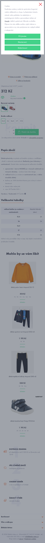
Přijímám (23, 36)
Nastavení (22, 42)
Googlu (7, 21)
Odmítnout (22, 48)
